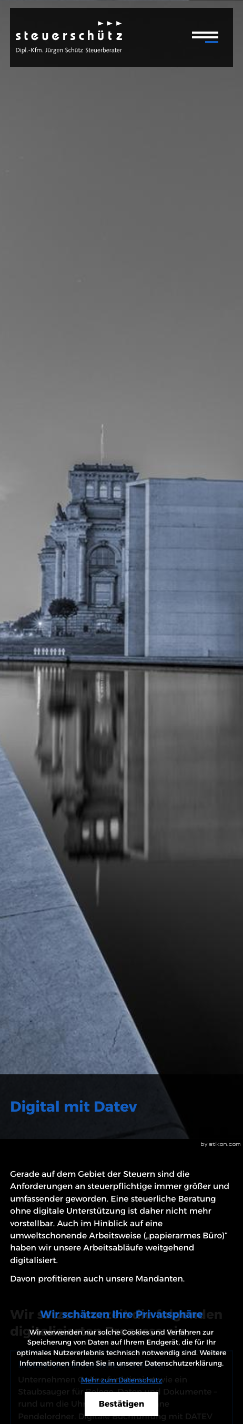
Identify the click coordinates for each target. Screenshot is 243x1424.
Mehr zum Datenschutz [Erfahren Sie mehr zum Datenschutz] (122, 1380)
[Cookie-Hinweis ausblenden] (121, 1404)
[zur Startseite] (69, 38)
